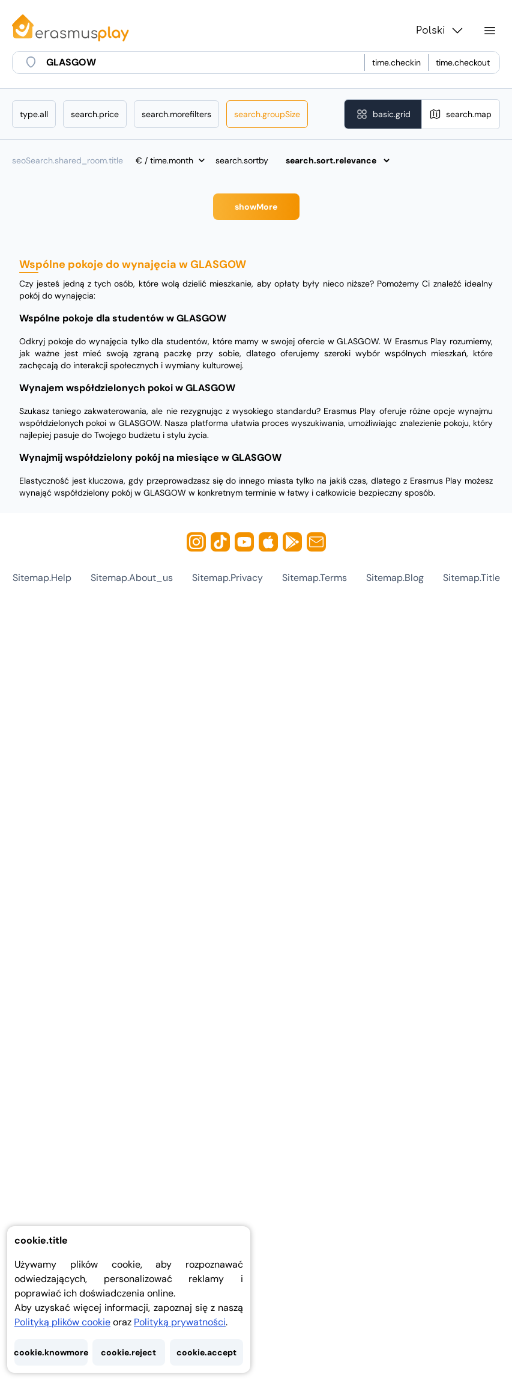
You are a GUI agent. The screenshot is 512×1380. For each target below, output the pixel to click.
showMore (256, 206)
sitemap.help (42, 577)
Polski (440, 30)
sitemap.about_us (132, 577)
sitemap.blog (395, 577)
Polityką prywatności (180, 1322)
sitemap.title (471, 577)
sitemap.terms (314, 577)
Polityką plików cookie (62, 1322)
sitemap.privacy (227, 577)
